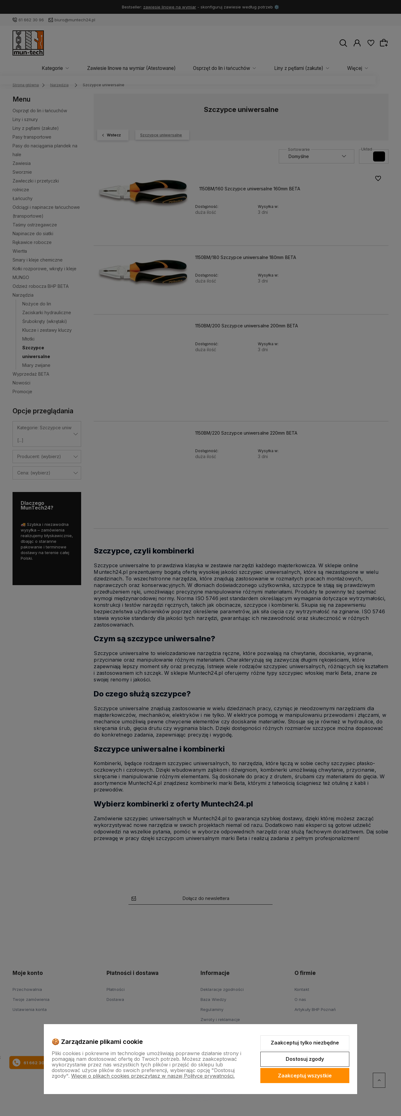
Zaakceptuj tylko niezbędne (305, 1042)
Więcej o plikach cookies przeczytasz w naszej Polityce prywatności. (153, 1076)
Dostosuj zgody (305, 1059)
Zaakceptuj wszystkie (305, 1075)
